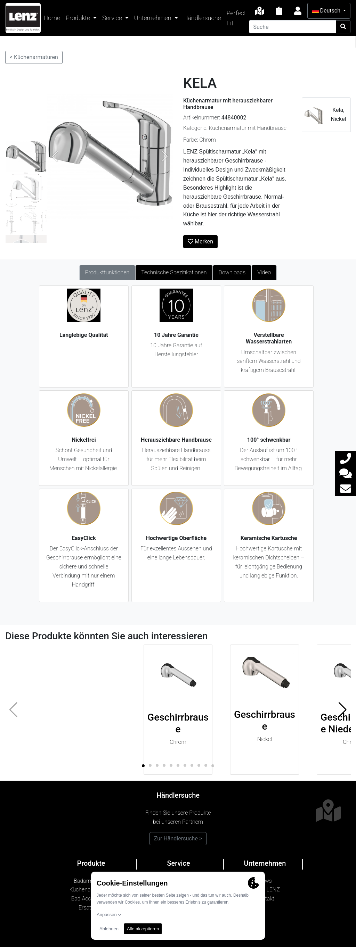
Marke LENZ (265, 889)
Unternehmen (153, 18)
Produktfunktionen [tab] (107, 272)
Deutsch (327, 10)
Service (112, 18)
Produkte (78, 18)
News (265, 881)
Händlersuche (202, 18)
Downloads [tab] (232, 272)
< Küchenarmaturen (34, 57)
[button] (342, 709)
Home (51, 18)
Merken (200, 241)
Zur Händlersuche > (178, 838)
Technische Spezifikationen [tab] (174, 272)
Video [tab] (264, 272)
